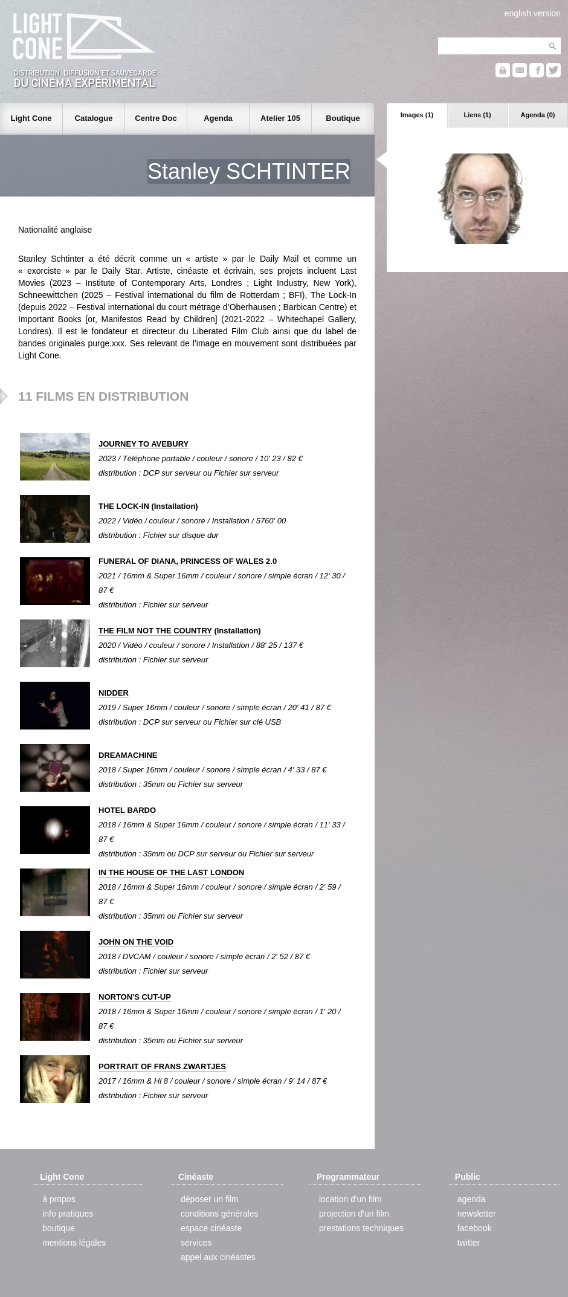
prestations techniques (361, 1228)
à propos (58, 1199)
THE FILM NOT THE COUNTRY (155, 630)
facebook (474, 1228)
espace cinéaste (211, 1228)
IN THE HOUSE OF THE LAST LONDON (171, 872)
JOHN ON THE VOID (135, 941)
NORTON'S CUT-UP (134, 996)
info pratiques (67, 1213)
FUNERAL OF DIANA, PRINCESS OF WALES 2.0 (187, 561)
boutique (58, 1228)
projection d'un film (354, 1213)
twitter (468, 1242)
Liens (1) (477, 114)
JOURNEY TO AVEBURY (143, 443)
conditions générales (219, 1213)
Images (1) (417, 114)
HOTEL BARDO (127, 810)
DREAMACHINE (128, 755)
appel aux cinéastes (218, 1257)
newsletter (476, 1213)
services (196, 1242)
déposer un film (210, 1199)
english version (533, 13)
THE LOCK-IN (123, 506)
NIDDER (113, 692)
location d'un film (350, 1199)
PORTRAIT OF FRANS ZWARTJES (162, 1066)
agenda (471, 1199)
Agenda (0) (538, 114)
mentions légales (74, 1242)
